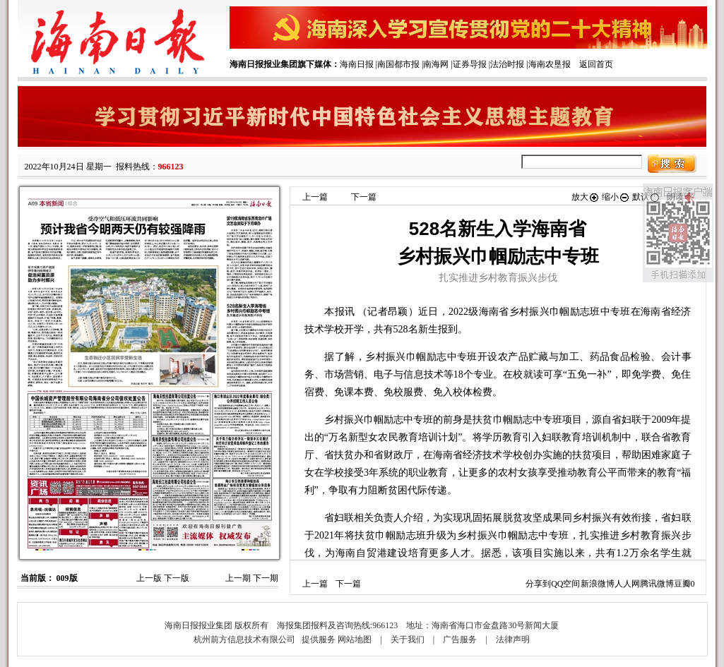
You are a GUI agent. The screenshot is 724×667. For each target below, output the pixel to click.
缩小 (616, 197)
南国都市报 (398, 64)
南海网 (436, 64)
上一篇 (315, 197)
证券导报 (470, 64)
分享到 (538, 584)
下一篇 (363, 197)
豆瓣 (682, 584)
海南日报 (357, 64)
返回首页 (596, 64)
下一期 (265, 578)
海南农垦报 (549, 64)
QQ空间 (565, 584)
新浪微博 (598, 584)
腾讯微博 (657, 584)
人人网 (627, 584)
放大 (585, 197)
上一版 (149, 578)
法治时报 (507, 64)
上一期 (238, 578)
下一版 (176, 578)
